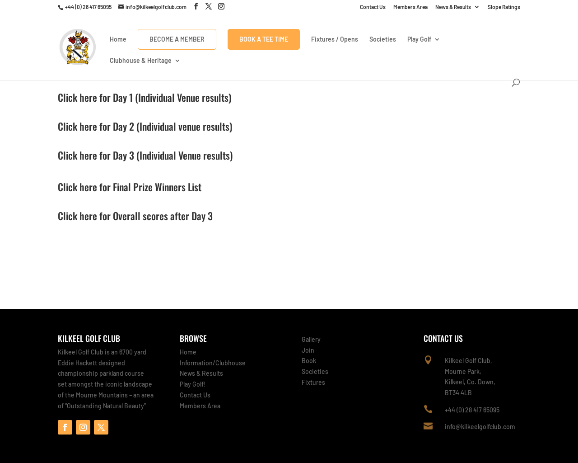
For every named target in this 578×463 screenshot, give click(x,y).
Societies (382, 39)
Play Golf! (193, 384)
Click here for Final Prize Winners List (129, 187)
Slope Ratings (504, 7)
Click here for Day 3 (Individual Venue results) (145, 155)
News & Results (453, 7)
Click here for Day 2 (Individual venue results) (145, 126)
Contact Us (373, 7)
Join (308, 350)
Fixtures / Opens (334, 39)
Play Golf (419, 39)
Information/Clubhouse (213, 363)
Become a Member (177, 39)
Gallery (311, 339)
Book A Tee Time (263, 39)
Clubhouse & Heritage (141, 60)
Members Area (410, 7)
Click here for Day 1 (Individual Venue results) (144, 97)
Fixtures (313, 382)
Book (309, 360)
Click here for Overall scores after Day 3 (135, 215)
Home (118, 39)
